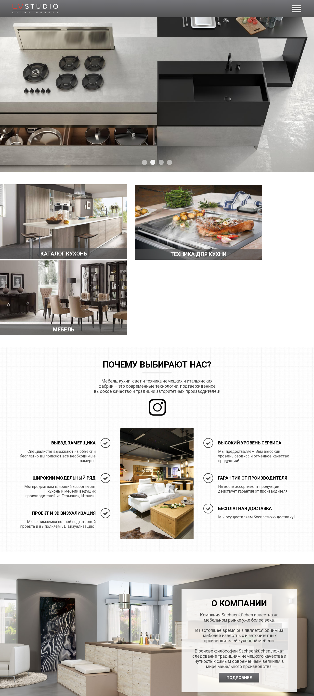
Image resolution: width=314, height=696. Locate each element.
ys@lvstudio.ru (188, 668)
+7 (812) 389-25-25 (192, 662)
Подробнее (239, 605)
